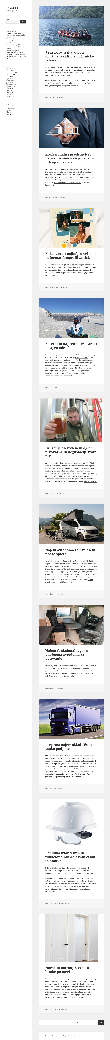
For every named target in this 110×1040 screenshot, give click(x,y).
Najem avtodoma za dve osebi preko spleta (70, 552)
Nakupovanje (10, 109)
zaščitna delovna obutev (68, 868)
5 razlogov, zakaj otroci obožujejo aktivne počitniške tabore (15, 35)
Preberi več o (76, 86)
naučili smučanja (81, 357)
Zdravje (8, 115)
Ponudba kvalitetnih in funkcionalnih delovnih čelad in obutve (70, 857)
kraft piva (86, 476)
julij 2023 (9, 90)
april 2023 (9, 94)
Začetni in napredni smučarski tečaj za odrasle (71, 345)
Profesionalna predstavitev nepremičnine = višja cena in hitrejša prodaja (15, 41)
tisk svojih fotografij (66, 265)
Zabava (8, 113)
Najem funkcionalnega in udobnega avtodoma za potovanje (66, 654)
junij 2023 (9, 92)
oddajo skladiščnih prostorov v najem (81, 769)
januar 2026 (10, 71)
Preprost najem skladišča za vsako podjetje (68, 746)
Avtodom (85, 668)
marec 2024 (10, 81)
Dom (7, 107)
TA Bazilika (12, 7)
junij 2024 (9, 77)
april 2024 (9, 79)
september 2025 (11, 73)
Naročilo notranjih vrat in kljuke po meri (67, 970)
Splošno (8, 111)
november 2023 (11, 85)
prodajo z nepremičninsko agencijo (67, 182)
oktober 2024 (10, 75)
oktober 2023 (10, 86)
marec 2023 (10, 96)
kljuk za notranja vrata (56, 987)
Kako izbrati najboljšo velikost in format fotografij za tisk (15, 47)
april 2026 (9, 69)
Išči (7, 19)
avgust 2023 (10, 88)
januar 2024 (10, 83)
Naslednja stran (101, 1022)
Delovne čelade (51, 868)
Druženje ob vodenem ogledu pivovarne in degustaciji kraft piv (16, 56)
